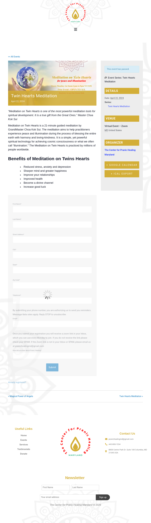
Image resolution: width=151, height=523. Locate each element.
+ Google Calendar (121, 165)
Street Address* (18, 234)
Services (23, 444)
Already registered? (17, 382)
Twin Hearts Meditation (119, 106)
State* (15, 265)
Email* (15, 319)
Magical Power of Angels (21, 396)
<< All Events (14, 56)
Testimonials (23, 449)
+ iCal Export (122, 173)
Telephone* (17, 295)
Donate (23, 453)
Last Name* (17, 219)
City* (14, 250)
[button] (75, 29)
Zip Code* (16, 280)
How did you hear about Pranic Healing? (27, 350)
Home (24, 435)
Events (23, 440)
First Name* (17, 204)
